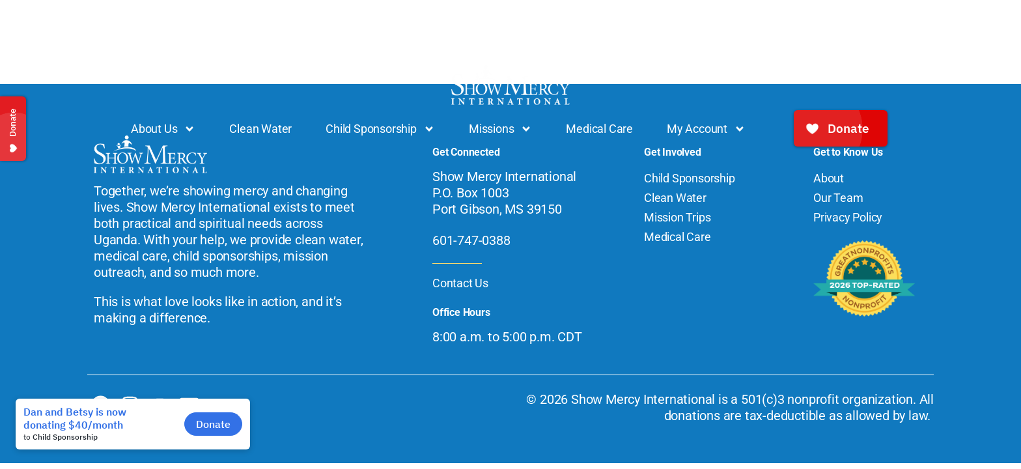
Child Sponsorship (380, 129)
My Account (706, 129)
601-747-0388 (471, 240)
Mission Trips (677, 217)
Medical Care (599, 128)
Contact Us (460, 283)
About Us (163, 129)
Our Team (838, 198)
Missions (500, 129)
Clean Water (260, 128)
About (828, 178)
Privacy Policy (847, 217)
